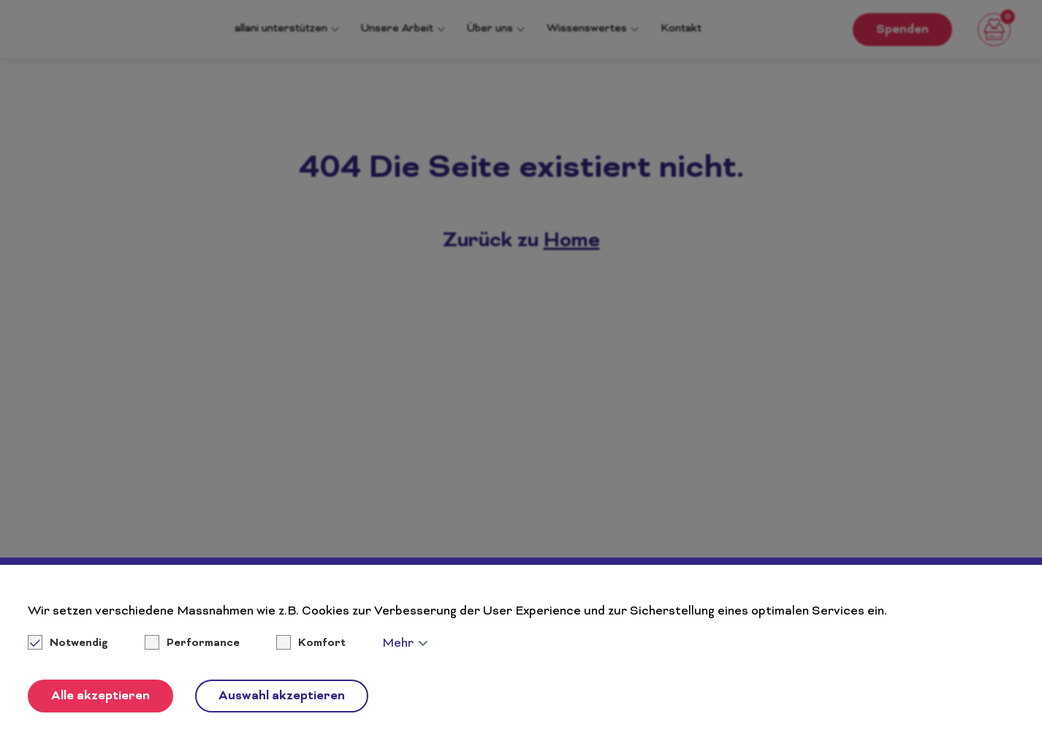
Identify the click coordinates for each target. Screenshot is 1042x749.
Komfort (322, 644)
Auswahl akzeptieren (281, 696)
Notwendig (69, 644)
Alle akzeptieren (100, 696)
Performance (203, 644)
